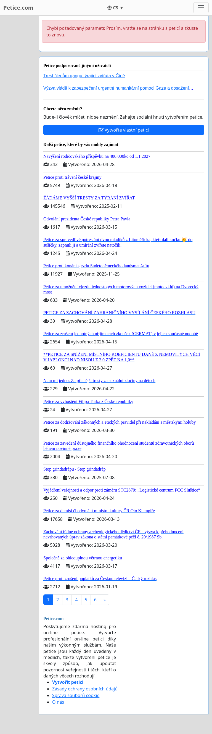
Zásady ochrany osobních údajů (85, 689)
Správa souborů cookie (75, 695)
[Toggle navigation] (201, 7)
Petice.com (18, 7)
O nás (58, 702)
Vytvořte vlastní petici (124, 130)
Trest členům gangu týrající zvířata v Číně (84, 75)
